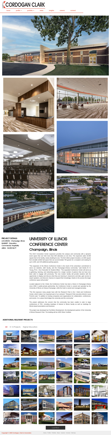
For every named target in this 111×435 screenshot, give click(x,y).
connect (73, 10)
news (41, 10)
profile (19, 10)
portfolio (30, 10)
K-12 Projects (15, 327)
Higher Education (30, 327)
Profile (49, 432)
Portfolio (54, 432)
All (6, 327)
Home (45, 432)
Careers (63, 432)
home (8, 10)
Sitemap (73, 432)
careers (62, 10)
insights (51, 10)
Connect (68, 432)
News (58, 432)
